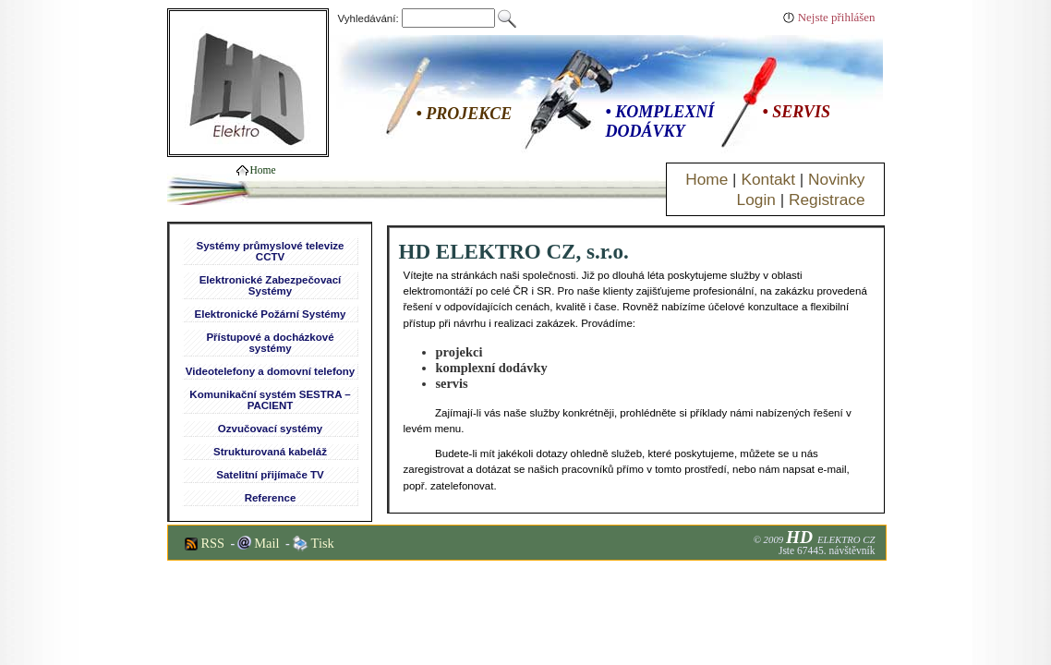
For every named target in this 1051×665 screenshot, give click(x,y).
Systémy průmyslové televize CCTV (270, 251)
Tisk (322, 543)
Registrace (827, 199)
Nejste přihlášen (837, 17)
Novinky (836, 179)
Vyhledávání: (418, 18)
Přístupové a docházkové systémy (269, 343)
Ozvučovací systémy (270, 428)
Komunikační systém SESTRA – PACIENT (269, 400)
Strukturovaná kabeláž (270, 451)
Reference (270, 497)
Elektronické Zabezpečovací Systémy (270, 285)
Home (706, 179)
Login (756, 199)
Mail (266, 543)
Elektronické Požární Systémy (270, 314)
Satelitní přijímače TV (269, 474)
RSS (213, 543)
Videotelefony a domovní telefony (270, 371)
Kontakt (768, 179)
